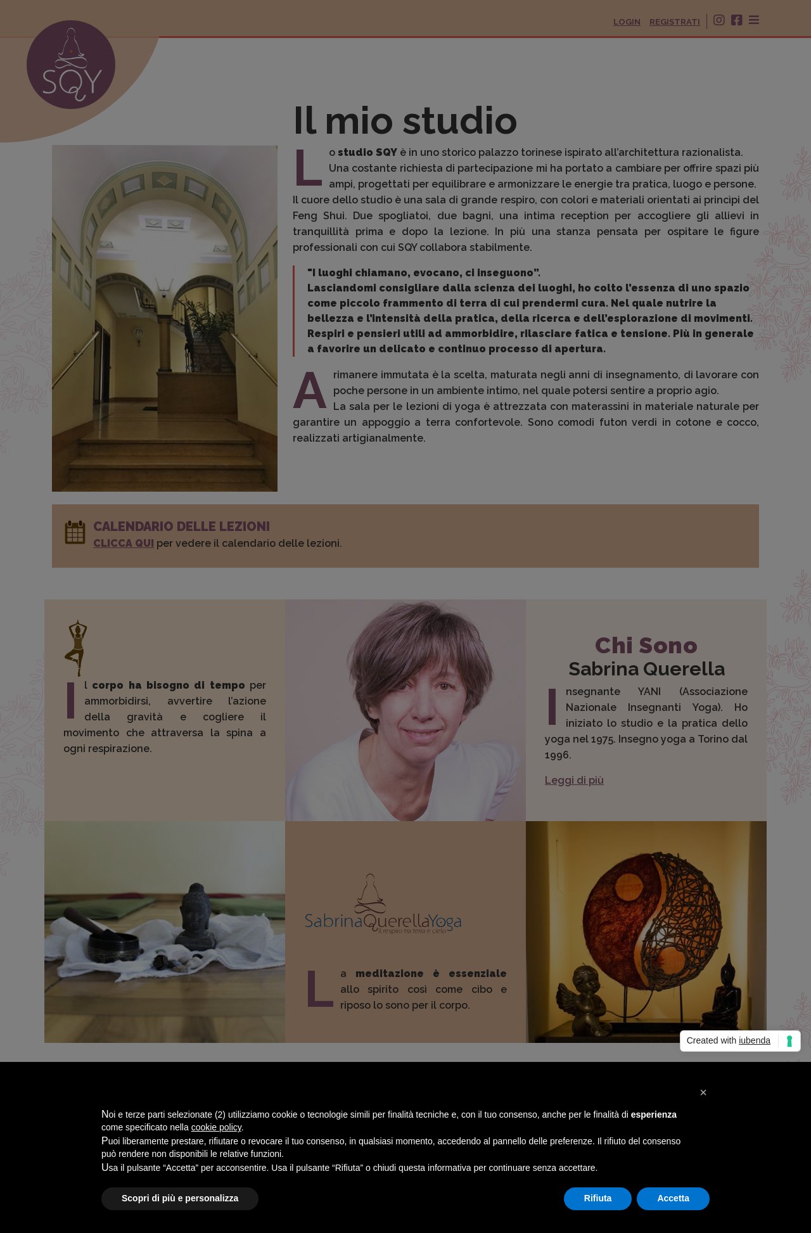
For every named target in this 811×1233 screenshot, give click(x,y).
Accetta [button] (673, 1198)
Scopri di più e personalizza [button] (180, 1198)
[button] (703, 1092)
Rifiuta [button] (598, 1198)
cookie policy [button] (216, 1127)
